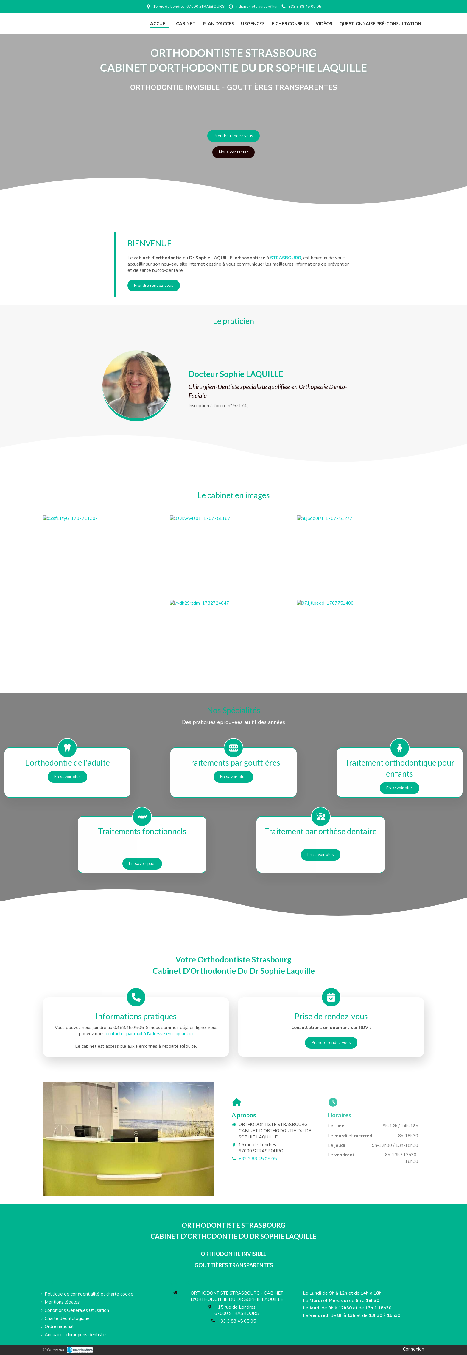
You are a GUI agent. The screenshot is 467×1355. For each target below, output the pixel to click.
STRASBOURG (285, 258)
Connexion (413, 1349)
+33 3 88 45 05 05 (237, 1321)
